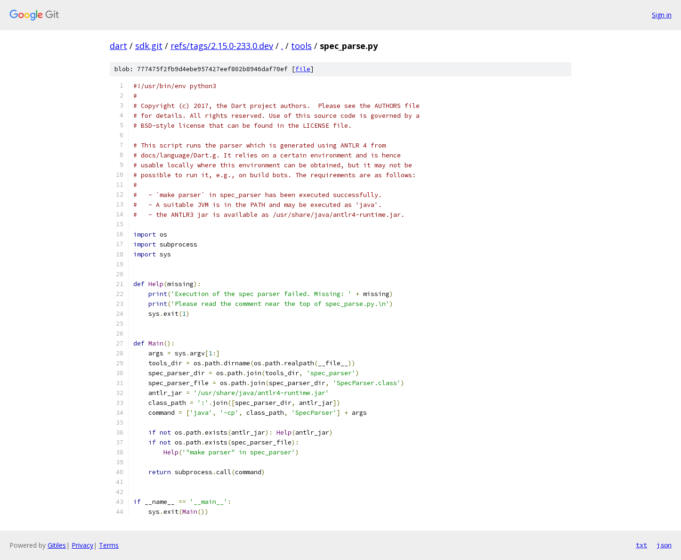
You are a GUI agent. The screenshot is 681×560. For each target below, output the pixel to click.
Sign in (662, 14)
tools (301, 45)
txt (641, 545)
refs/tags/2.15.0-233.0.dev (221, 45)
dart (118, 45)
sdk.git (148, 45)
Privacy (82, 545)
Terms (109, 545)
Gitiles (57, 545)
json (664, 545)
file (302, 69)
